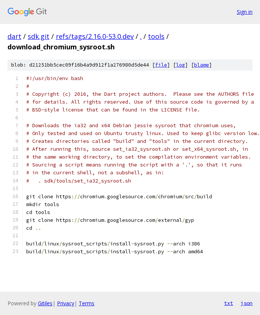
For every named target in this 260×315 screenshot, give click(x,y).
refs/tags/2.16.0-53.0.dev (95, 36)
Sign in (245, 11)
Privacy (65, 303)
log (180, 65)
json (247, 303)
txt (228, 303)
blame (201, 65)
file (161, 65)
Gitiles (45, 303)
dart (14, 36)
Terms (86, 303)
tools (156, 36)
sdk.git (38, 36)
